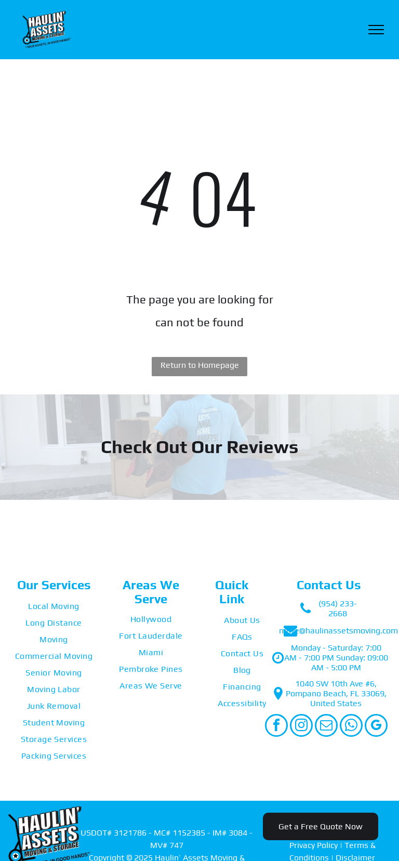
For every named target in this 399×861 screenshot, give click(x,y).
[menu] (376, 29)
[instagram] (301, 726)
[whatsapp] (351, 726)
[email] (326, 726)
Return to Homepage (200, 365)
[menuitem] (53, 606)
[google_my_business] (376, 726)
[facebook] (276, 726)
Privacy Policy (313, 845)
